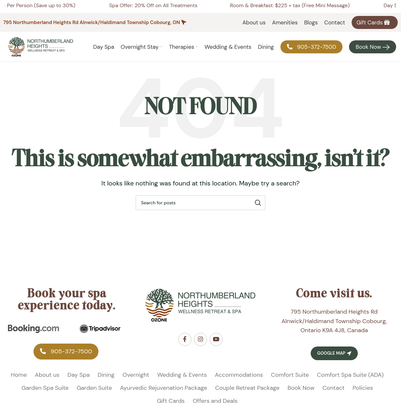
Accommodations (239, 379)
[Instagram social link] (200, 343)
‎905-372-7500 (66, 356)
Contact (333, 392)
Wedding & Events (182, 379)
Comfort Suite (290, 379)
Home (19, 379)
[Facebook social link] (184, 343)
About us (47, 379)
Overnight (136, 379)
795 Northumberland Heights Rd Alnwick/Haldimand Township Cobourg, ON (91, 22)
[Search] (200, 206)
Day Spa (79, 379)
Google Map (334, 357)
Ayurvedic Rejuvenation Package (163, 392)
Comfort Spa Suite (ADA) (350, 379)
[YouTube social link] (216, 343)
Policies (363, 392)
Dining (106, 379)
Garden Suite (94, 392)
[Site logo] (40, 48)
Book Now (301, 392)
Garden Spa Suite (45, 392)
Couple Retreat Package (247, 392)
